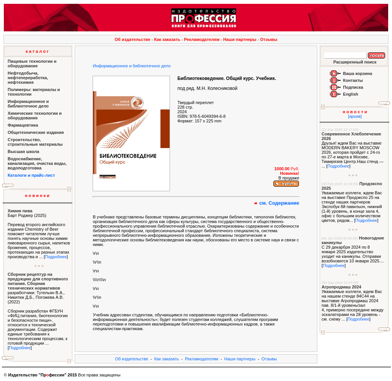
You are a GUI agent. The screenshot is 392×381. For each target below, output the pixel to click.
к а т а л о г (37, 51)
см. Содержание (279, 203)
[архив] (355, 116)
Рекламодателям (202, 39)
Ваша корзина (357, 73)
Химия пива (20, 210)
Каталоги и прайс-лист (31, 175)
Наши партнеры (239, 39)
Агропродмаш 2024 (341, 287)
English (350, 94)
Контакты (353, 80)
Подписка (353, 87)
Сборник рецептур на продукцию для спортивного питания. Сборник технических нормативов (38, 281)
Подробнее (56, 256)
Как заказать (167, 39)
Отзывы (269, 39)
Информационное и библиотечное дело (131, 66)
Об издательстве (132, 39)
